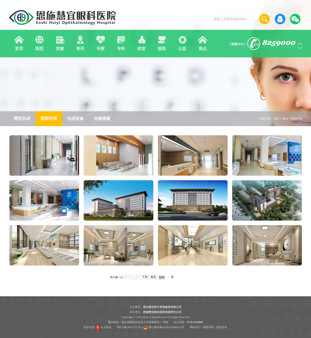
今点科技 (105, 327)
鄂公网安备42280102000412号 (166, 327)
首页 (276, 118)
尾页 (153, 277)
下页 (145, 277)
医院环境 (296, 118)
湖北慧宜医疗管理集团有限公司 (162, 307)
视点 (285, 118)
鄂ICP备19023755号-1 (130, 327)
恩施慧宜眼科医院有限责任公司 (162, 312)
